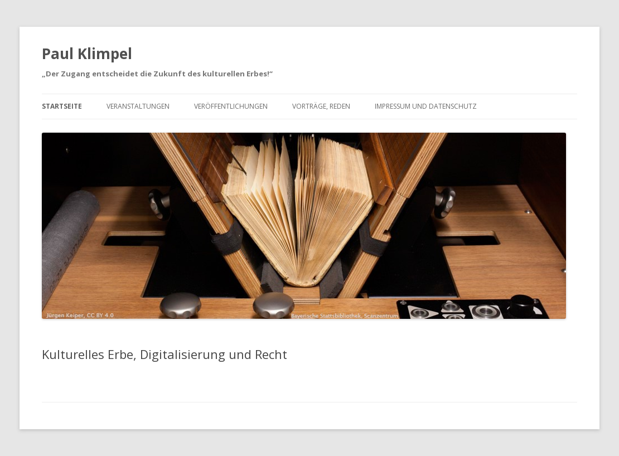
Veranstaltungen (138, 106)
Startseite (62, 106)
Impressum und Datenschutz (426, 106)
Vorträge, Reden (321, 106)
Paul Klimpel (87, 53)
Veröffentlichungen (231, 106)
